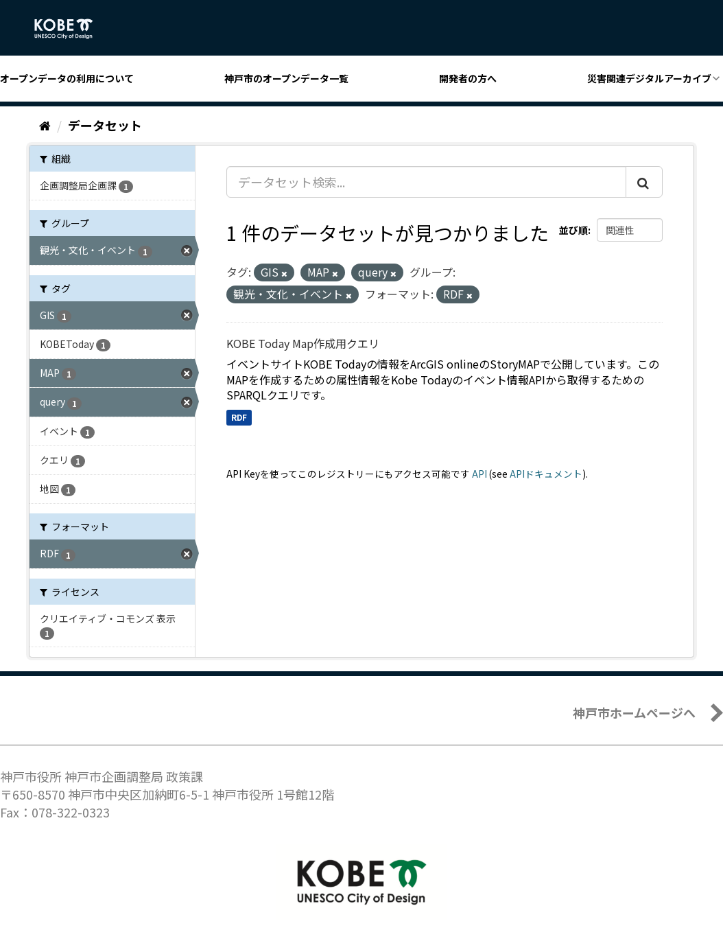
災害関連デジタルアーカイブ (649, 78)
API (479, 473)
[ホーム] (45, 125)
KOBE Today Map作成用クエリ (302, 343)
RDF (239, 417)
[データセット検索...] (426, 182)
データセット (105, 125)
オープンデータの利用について (67, 78)
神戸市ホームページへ (634, 712)
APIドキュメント (546, 473)
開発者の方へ (468, 78)
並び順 (573, 230)
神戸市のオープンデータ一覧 (286, 78)
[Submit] (644, 182)
